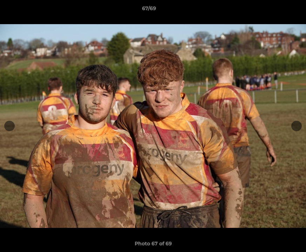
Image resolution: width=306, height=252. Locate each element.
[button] (276, 10)
